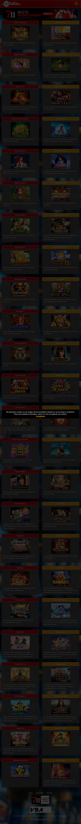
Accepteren (40, 416)
